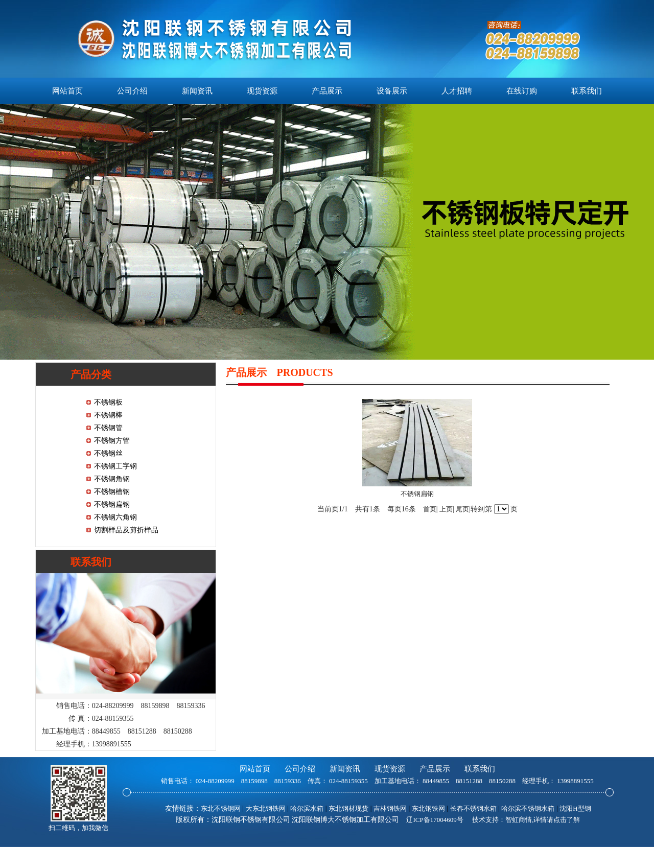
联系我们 (586, 91)
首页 (429, 509)
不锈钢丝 (108, 453)
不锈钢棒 (108, 415)
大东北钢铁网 (266, 808)
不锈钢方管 (112, 440)
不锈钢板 (108, 402)
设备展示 (392, 91)
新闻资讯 (197, 91)
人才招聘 (456, 91)
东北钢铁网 (428, 808)
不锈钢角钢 (112, 479)
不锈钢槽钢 (112, 492)
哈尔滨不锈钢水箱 (527, 808)
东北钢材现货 (348, 808)
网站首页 (67, 91)
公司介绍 (132, 91)
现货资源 (262, 91)
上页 (446, 509)
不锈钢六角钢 (115, 517)
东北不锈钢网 (221, 808)
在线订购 (521, 91)
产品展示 (327, 91)
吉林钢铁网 (390, 808)
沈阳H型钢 (575, 808)
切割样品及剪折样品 (126, 530)
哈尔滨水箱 (306, 808)
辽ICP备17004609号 (434, 820)
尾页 (462, 509)
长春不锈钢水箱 (473, 808)
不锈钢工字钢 (115, 466)
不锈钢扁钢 (112, 504)
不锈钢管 (108, 428)
